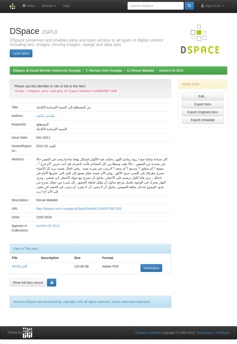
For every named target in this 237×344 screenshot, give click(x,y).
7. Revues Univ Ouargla (104, 70)
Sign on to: (212, 6)
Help (66, 6)
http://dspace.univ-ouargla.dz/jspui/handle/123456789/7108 (78, 208)
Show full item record (28, 282)
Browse (49, 6)
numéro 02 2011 (171, 70)
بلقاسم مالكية (45, 116)
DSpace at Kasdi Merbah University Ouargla (47, 70)
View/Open (151, 268)
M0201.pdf (19, 266)
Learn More (21, 53)
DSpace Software (148, 333)
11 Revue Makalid (140, 70)
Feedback (222, 333)
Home (28, 6)
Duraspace (204, 333)
